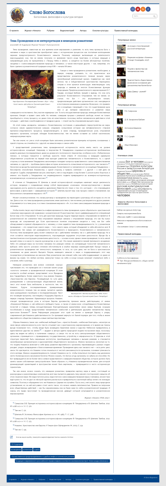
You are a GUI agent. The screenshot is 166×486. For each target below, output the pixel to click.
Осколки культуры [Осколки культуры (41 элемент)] (141, 166)
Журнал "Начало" (38, 45)
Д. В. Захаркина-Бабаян (135, 120)
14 (125, 248)
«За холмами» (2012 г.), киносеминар (132, 227)
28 (125, 251)
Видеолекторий (67, 31)
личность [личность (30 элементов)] (137, 178)
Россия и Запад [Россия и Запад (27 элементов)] (124, 168)
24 (133, 249)
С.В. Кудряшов (24, 45)
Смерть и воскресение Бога (129, 213)
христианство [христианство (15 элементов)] (133, 192)
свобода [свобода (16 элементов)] (134, 189)
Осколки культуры (100, 31)
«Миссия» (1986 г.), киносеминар (131, 217)
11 (136, 246)
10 (133, 246)
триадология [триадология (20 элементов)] (122, 192)
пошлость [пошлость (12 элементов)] (128, 184)
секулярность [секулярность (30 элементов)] (145, 188)
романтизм (27, 450)
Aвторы (83, 31)
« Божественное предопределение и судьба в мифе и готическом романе (42, 457)
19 (119, 249)
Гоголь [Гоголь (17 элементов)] (128, 164)
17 (133, 248)
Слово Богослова (47, 12)
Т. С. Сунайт (130, 137)
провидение (16, 450)
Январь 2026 (127, 241)
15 (127, 248)
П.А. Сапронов (131, 111)
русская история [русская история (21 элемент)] (145, 184)
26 (119, 251)
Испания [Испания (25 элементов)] (121, 166)
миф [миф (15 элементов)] (136, 180)
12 (119, 248)
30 (130, 251)
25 (136, 249)
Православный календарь (126, 31)
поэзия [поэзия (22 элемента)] (134, 184)
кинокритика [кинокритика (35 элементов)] (124, 177)
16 (130, 248)
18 (136, 248)
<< (120, 241)
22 (127, 249)
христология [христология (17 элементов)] (144, 192)
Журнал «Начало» (33, 31)
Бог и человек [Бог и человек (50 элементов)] (135, 161)
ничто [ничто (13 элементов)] (128, 182)
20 (122, 249)
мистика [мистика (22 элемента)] (131, 180)
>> (135, 241)
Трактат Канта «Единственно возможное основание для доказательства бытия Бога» (139, 83)
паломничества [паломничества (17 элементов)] (147, 182)
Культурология (53, 45)
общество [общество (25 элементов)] (136, 182)
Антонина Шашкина (133, 128)
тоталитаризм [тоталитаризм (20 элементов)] (141, 191)
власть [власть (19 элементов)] (134, 176)
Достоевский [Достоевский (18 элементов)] (136, 164)
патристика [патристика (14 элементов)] (121, 184)
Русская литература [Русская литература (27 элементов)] (143, 168)
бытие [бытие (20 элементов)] (128, 176)
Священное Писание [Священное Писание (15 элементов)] (124, 171)
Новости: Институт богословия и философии (132, 203)
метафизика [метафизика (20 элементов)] (122, 180)
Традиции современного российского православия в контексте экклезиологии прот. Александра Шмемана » (62, 461)
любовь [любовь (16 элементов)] (145, 178)
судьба (37, 450)
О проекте (14, 31)
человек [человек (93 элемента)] (123, 195)
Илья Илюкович (131, 145)
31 (133, 251)
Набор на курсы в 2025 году (129, 210)
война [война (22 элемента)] (140, 176)
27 (122, 251)
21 (125, 249)
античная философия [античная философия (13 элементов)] (137, 174)
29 (127, 251)
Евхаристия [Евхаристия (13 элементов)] (146, 164)
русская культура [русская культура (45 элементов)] (128, 186)
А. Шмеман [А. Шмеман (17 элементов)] (121, 162)
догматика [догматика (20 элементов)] (147, 176)
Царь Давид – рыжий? (136, 92)
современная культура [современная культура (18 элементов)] (126, 191)
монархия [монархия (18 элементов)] (142, 180)
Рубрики (50, 31)
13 (122, 248)
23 (130, 249)
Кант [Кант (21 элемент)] (127, 166)
